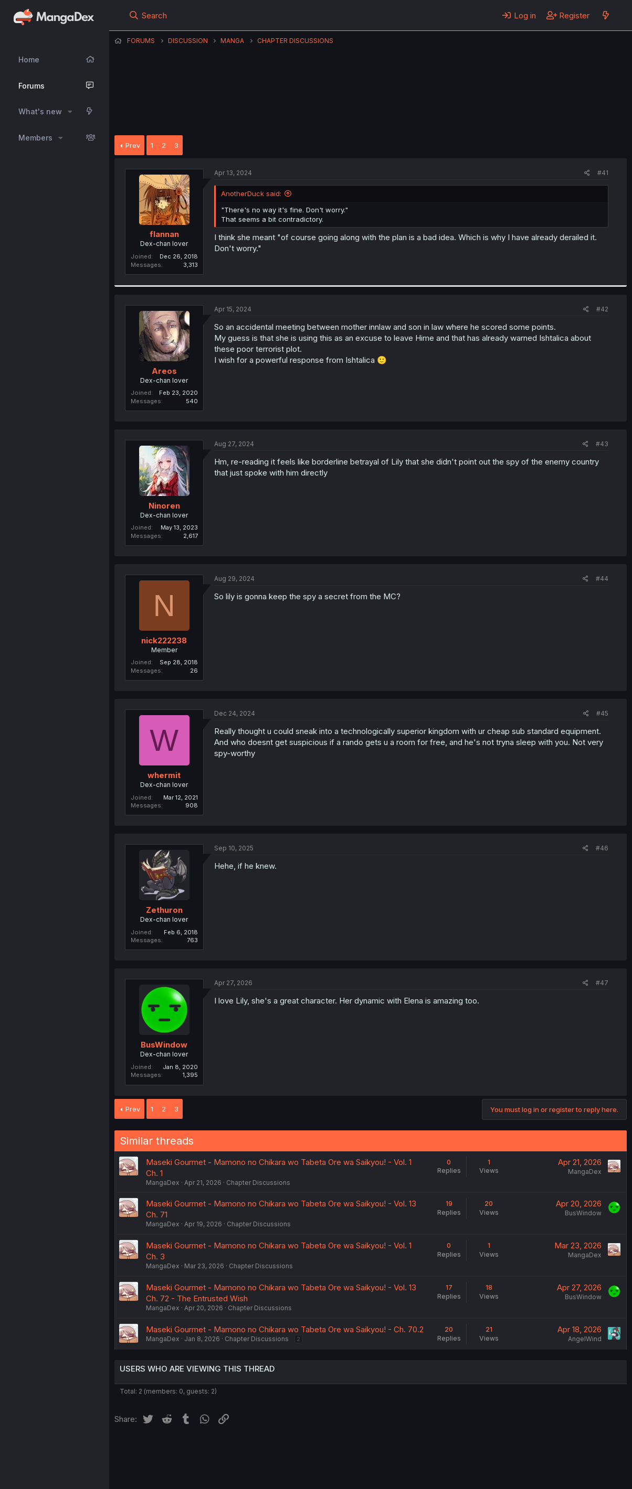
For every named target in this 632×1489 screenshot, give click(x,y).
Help (415, 1452)
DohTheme (526, 1474)
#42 (602, 309)
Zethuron (164, 910)
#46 (602, 848)
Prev (132, 145)
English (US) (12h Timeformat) (168, 1452)
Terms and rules (309, 1452)
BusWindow (164, 1045)
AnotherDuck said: (251, 193)
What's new (40, 111)
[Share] (587, 173)
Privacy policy (371, 1452)
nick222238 (164, 640)
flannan (164, 234)
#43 (602, 444)
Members (35, 137)
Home (28, 59)
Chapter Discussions (258, 1182)
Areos (164, 371)
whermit (164, 775)
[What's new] (605, 15)
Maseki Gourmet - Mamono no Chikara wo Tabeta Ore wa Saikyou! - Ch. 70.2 (285, 1329)
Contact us (251, 1452)
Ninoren (164, 506)
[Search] (147, 15)
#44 (602, 578)
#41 (602, 173)
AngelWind (585, 1339)
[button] (70, 112)
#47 (602, 983)
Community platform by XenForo (540, 1466)
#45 (602, 713)
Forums (31, 85)
